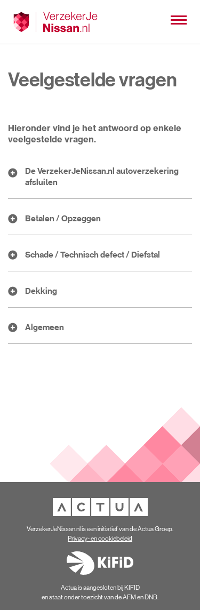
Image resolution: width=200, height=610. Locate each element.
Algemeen (44, 327)
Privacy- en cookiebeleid (100, 538)
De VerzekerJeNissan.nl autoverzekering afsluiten (102, 176)
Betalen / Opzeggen (63, 218)
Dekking (41, 290)
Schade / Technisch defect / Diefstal (92, 254)
